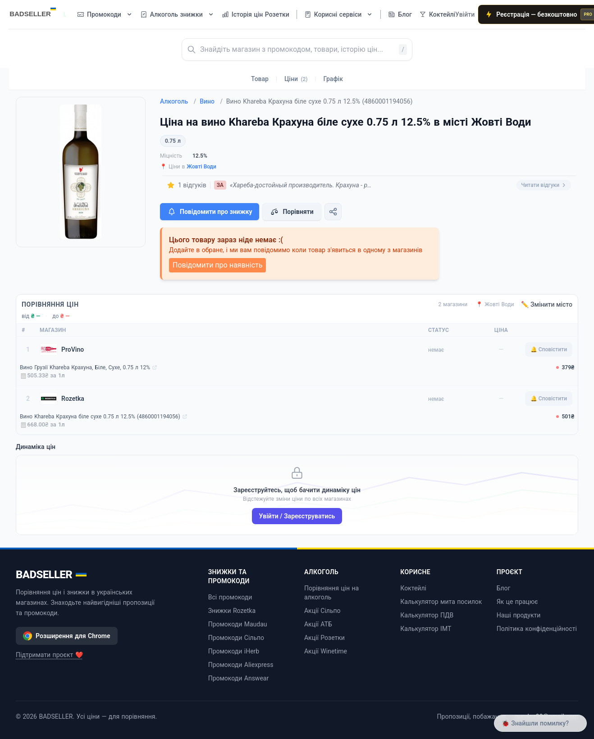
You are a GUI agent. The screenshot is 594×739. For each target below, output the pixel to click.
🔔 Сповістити (548, 349)
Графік (333, 78)
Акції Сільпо (322, 610)
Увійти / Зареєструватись (297, 516)
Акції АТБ (318, 624)
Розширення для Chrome (66, 635)
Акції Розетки (324, 637)
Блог (504, 588)
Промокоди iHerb (234, 651)
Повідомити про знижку (209, 211)
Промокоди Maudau (237, 624)
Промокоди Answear (238, 678)
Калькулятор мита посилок (441, 601)
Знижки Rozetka (232, 610)
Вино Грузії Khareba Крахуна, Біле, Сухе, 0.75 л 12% (85, 367)
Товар (260, 78)
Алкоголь (178, 101)
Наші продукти (519, 615)
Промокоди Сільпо (236, 637)
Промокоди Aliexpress (241, 664)
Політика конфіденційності (537, 628)
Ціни (296, 78)
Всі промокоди (230, 597)
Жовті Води (201, 166)
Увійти (465, 14)
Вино (211, 101)
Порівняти (291, 211)
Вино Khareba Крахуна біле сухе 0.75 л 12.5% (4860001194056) (100, 416)
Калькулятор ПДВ (426, 615)
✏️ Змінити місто (546, 304)
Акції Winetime (325, 651)
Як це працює (517, 601)
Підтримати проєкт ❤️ (49, 654)
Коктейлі (413, 588)
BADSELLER (51, 574)
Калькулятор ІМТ (425, 628)
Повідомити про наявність (217, 265)
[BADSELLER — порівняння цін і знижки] (37, 11)
